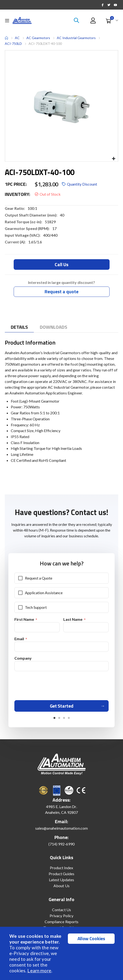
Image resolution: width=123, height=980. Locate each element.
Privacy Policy (61, 915)
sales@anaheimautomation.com (61, 828)
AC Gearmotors (38, 38)
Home (6, 38)
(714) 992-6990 (61, 844)
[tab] (19, 327)
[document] (62, 953)
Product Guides (62, 873)
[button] (113, 159)
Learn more (39, 970)
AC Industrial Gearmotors (76, 38)
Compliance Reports (61, 921)
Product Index (61, 867)
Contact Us (61, 909)
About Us (61, 885)
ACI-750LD (13, 43)
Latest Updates (61, 879)
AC (17, 38)
